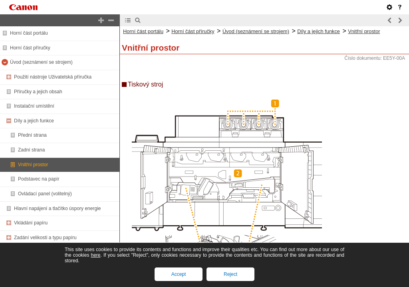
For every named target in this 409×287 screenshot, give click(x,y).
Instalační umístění (34, 106)
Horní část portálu (29, 33)
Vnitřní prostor (33, 164)
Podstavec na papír (38, 179)
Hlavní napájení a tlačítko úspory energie (57, 208)
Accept (178, 274)
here (95, 255)
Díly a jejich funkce (34, 121)
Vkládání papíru (31, 223)
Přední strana (32, 135)
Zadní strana (31, 150)
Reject (230, 274)
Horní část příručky (30, 48)
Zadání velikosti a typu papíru (45, 237)
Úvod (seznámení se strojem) (41, 62)
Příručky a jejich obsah (38, 91)
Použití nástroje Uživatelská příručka (52, 77)
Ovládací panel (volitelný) (45, 194)
